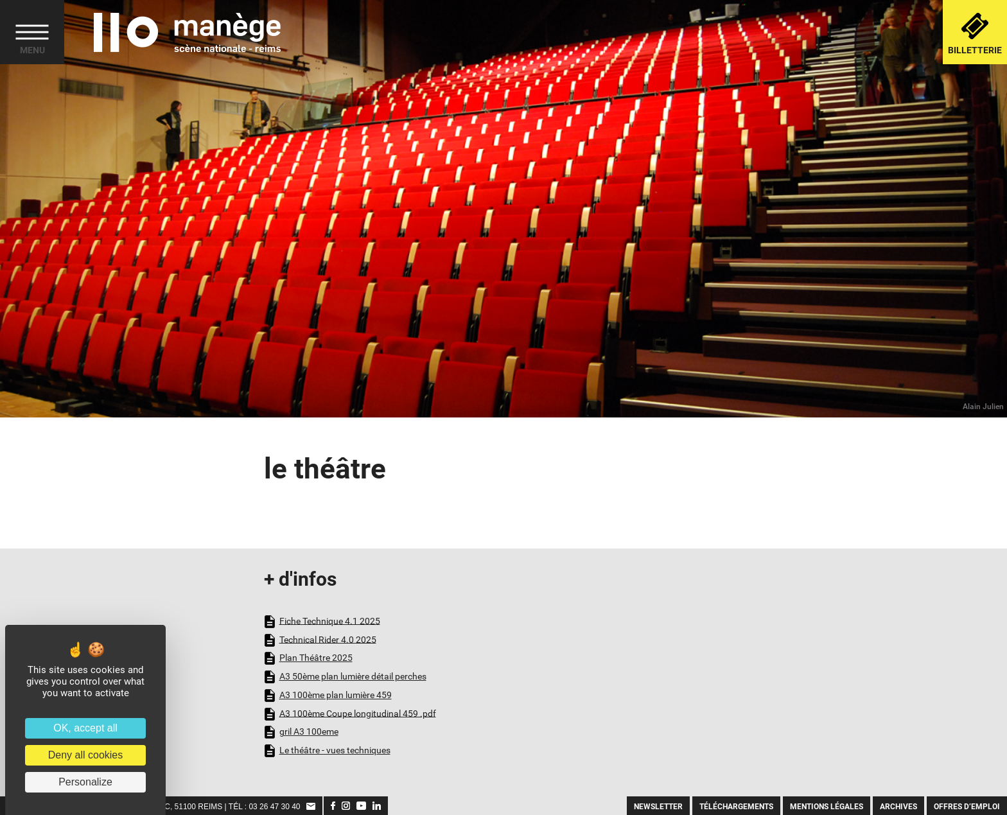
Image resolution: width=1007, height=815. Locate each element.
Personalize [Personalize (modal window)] (85, 781)
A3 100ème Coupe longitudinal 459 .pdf (350, 714)
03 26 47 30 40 (274, 806)
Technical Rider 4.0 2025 (320, 640)
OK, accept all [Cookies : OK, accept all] (85, 728)
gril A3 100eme (301, 732)
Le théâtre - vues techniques (327, 750)
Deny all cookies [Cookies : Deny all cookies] (85, 754)
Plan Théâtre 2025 (308, 658)
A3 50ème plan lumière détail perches (345, 676)
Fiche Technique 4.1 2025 (322, 621)
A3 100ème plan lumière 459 (328, 695)
